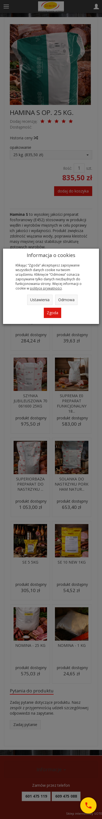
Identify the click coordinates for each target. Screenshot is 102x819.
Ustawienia (40, 299)
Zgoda (52, 312)
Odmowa (66, 299)
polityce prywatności (46, 288)
